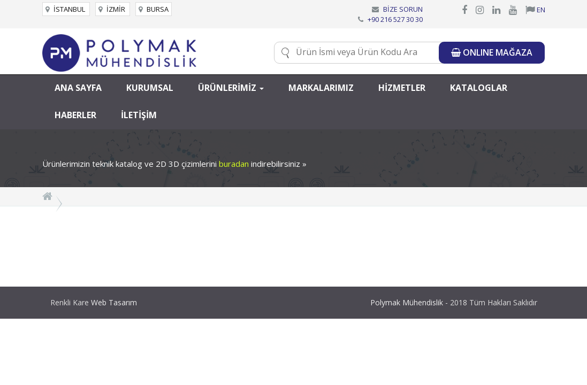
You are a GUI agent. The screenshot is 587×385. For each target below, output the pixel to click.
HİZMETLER (401, 88)
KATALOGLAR (478, 88)
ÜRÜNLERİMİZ (231, 88)
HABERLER (75, 115)
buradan (234, 163)
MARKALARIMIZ (321, 88)
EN (535, 9)
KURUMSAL (149, 88)
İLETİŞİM (139, 115)
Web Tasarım (114, 302)
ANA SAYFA (78, 88)
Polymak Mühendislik (406, 302)
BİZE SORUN (403, 9)
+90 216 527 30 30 (395, 19)
